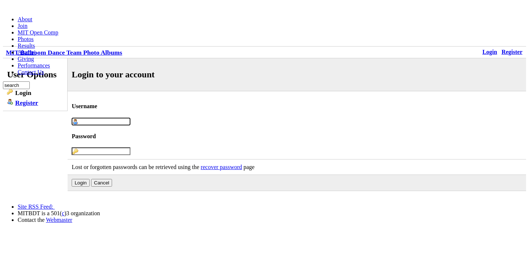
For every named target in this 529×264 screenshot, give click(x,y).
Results (26, 46)
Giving (26, 59)
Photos (26, 39)
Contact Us (31, 72)
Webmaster (59, 220)
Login (489, 52)
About (25, 19)
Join (23, 26)
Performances (34, 65)
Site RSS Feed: (36, 206)
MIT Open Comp (38, 32)
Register (511, 52)
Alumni (27, 52)
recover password (221, 167)
